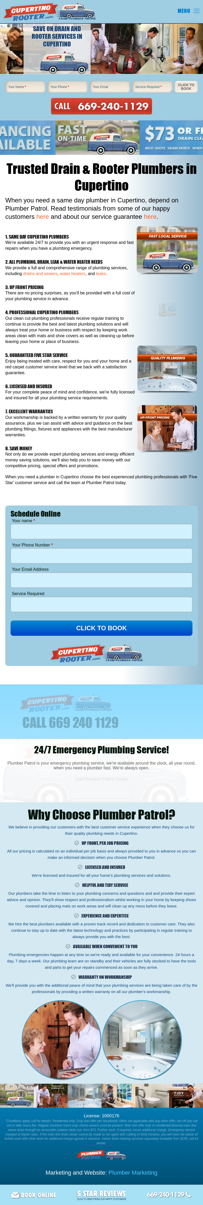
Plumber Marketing (132, 1172)
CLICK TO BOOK (101, 628)
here (42, 216)
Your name (23, 520)
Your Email (100, 87)
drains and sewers (40, 273)
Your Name (17, 87)
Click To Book (186, 87)
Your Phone (59, 87)
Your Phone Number (32, 545)
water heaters (72, 273)
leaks (101, 273)
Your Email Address (30, 569)
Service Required (148, 87)
